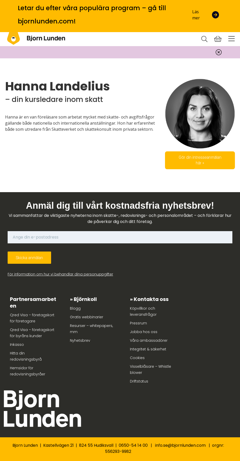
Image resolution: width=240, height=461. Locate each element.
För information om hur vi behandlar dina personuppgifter (60, 274)
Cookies (137, 357)
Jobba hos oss (143, 331)
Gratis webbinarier (86, 317)
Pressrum (138, 323)
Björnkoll (85, 299)
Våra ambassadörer (149, 340)
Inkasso (17, 344)
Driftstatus (139, 381)
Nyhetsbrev (80, 340)
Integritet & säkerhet (148, 349)
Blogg (75, 308)
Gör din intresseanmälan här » (200, 160)
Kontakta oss (151, 299)
